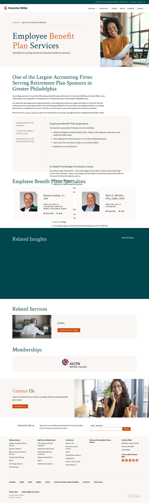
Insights (130, 8)
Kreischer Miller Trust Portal (30, 492)
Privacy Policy (13, 492)
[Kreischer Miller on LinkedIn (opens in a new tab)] (126, 460)
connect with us (31, 112)
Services (91, 8)
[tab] (28, 124)
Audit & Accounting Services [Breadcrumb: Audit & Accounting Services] (34, 23)
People (114, 8)
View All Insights (128, 237)
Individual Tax (70, 458)
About (122, 8)
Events (140, 2)
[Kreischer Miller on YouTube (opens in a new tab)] (137, 460)
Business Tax (70, 443)
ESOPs (11, 461)
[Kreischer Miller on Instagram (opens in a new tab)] (133, 460)
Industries (103, 8)
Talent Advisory (14, 467)
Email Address (97, 426)
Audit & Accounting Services (46, 440)
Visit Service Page (69, 330)
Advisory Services (14, 440)
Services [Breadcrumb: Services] (16, 23)
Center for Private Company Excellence (107, 2)
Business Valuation (15, 449)
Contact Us (133, 2)
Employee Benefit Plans (45, 457)
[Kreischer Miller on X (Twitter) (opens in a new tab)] (130, 460)
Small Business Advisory (45, 464)
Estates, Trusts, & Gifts (73, 462)
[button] (144, 2)
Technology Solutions (16, 464)
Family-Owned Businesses (46, 449)
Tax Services (69, 440)
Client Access (124, 2)
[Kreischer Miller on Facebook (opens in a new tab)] (123, 460)
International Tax (71, 465)
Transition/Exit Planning (16, 457)
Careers (140, 8)
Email (59, 213)
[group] (43, 203)
